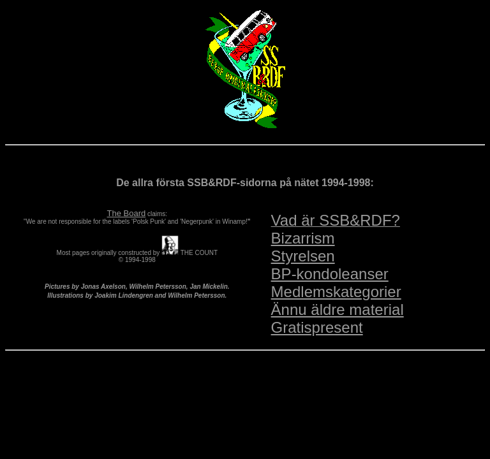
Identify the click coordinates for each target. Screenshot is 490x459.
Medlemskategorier (336, 291)
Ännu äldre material (337, 309)
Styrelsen (303, 256)
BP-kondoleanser (330, 273)
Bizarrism (303, 238)
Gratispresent (317, 327)
